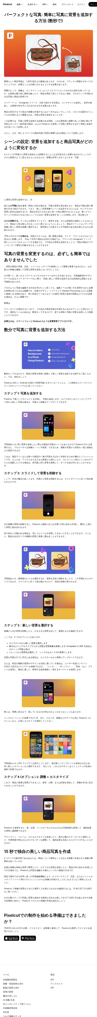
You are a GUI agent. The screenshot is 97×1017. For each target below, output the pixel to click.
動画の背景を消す (11, 987)
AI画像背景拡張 (10, 1008)
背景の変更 (8, 992)
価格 (55, 4)
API (44, 4)
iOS (52, 979)
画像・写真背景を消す (13, 983)
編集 (19, 4)
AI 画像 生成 (8, 1000)
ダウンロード (68, 4)
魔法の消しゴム (10, 996)
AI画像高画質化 (10, 979)
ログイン (81, 4)
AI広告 (6, 1012)
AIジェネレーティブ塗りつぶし (17, 1004)
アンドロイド (57, 983)
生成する (32, 4)
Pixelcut (7, 4)
